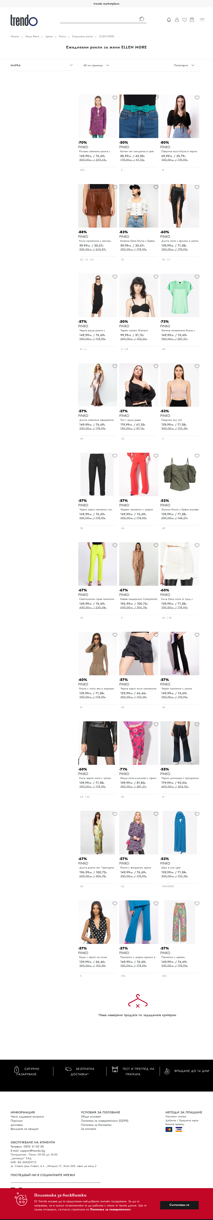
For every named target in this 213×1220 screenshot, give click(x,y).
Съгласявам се (179, 1205)
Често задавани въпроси (27, 1116)
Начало (15, 36)
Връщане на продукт (24, 1129)
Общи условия (91, 1116)
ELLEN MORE (106, 36)
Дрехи (49, 36)
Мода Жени (32, 36)
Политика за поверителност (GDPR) (104, 1121)
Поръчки (16, 1121)
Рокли (62, 36)
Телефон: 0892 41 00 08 (27, 1146)
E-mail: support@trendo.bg (28, 1151)
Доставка (17, 1125)
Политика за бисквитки (96, 1125)
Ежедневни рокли (82, 36)
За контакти (88, 1129)
